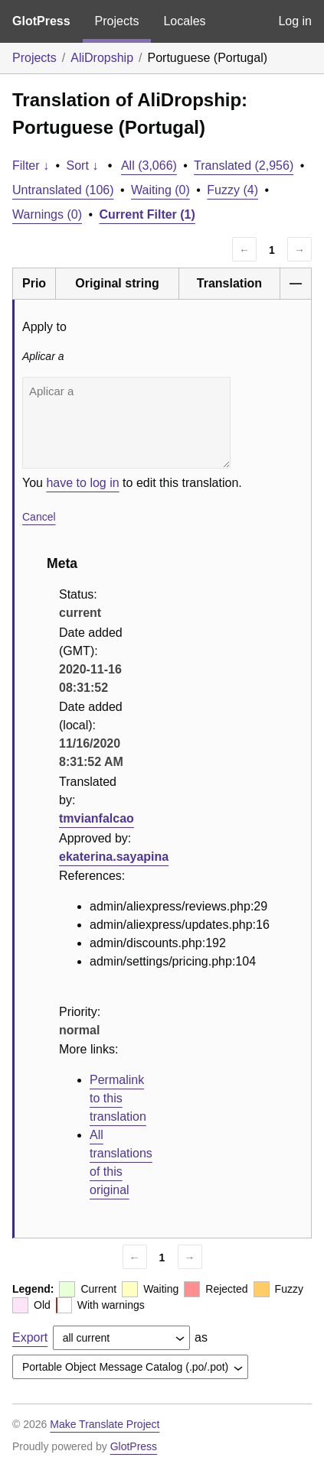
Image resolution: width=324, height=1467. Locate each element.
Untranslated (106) (63, 189)
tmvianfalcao (96, 818)
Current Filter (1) (147, 214)
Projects (117, 21)
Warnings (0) (47, 214)
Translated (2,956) (243, 165)
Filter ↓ (30, 165)
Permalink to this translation (118, 1098)
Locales (184, 21)
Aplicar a (126, 423)
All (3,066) (149, 165)
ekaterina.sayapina (114, 856)
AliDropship (101, 57)
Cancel (39, 517)
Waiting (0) (160, 189)
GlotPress (41, 21)
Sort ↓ (83, 165)
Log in (295, 21)
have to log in (82, 482)
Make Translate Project (104, 1424)
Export (29, 1337)
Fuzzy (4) (232, 189)
